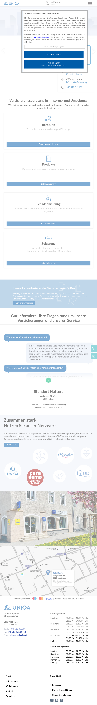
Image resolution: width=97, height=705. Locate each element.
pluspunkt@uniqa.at (18, 635)
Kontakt (9, 691)
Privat (8, 676)
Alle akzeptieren (54, 54)
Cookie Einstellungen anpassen (54, 47)
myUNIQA (56, 676)
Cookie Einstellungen (61, 695)
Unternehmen (12, 681)
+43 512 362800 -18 (17, 632)
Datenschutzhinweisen (41, 37)
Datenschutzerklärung (62, 690)
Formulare (10, 696)
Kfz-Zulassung (12, 686)
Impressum (57, 685)
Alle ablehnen (54, 64)
